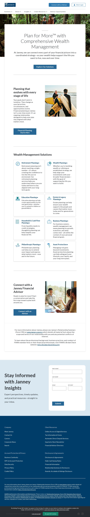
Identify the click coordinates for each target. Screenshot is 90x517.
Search (7, 445)
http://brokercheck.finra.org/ (48, 345)
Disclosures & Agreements (54, 457)
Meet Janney (9, 432)
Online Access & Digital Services (56, 432)
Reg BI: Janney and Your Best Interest (65, 496)
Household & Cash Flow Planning (31, 222)
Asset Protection (60, 244)
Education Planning (29, 197)
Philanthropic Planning (30, 244)
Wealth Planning (59, 163)
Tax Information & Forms (53, 435)
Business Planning (60, 221)
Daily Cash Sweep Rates (53, 461)
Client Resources (40, 11)
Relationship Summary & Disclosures (57, 468)
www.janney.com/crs (35, 332)
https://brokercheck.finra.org (27, 489)
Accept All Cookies (50, 514)
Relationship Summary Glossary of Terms (49, 497)
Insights (27, 11)
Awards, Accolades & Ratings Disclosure (58, 471)
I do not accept (36, 514)
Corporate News (10, 442)
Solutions (7, 11)
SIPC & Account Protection (14, 461)
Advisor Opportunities (58, 11)
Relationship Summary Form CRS (56, 494)
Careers (7, 438)
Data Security (9, 464)
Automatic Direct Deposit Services (56, 438)
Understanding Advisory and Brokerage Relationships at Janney (35, 496)
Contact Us (8, 435)
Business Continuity (11, 457)
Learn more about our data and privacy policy (56, 510)
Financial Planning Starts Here (25, 131)
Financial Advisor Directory (54, 445)
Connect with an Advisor (24, 312)
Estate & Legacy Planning (59, 198)
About (17, 11)
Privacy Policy (9, 468)
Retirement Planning (30, 163)
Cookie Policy (9, 471)
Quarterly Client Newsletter (54, 442)
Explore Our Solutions (45, 67)
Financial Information (52, 464)
